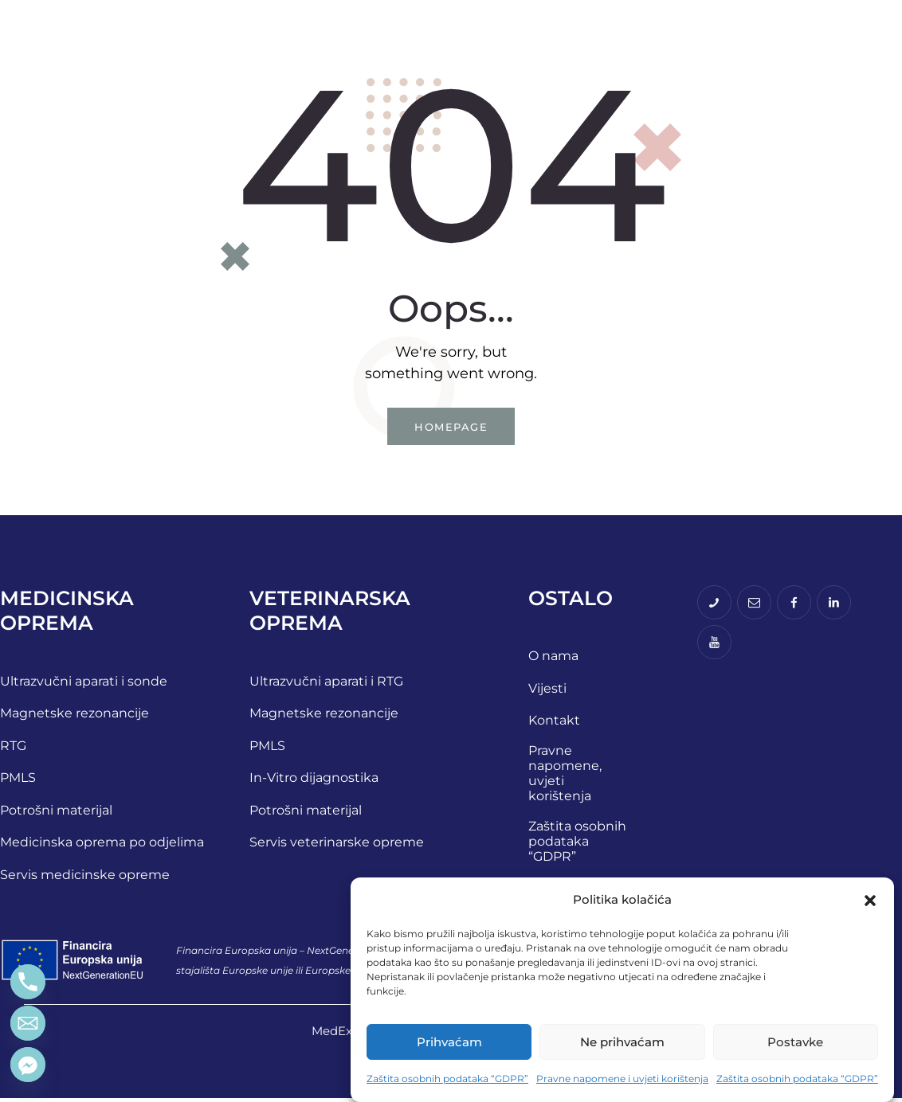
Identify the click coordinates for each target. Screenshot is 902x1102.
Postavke (795, 1041)
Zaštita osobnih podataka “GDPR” (447, 1078)
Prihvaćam (449, 1041)
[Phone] (27, 981)
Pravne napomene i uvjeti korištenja (622, 1078)
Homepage (451, 427)
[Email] (27, 1023)
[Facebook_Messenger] (27, 1064)
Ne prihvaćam (622, 1041)
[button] (870, 901)
